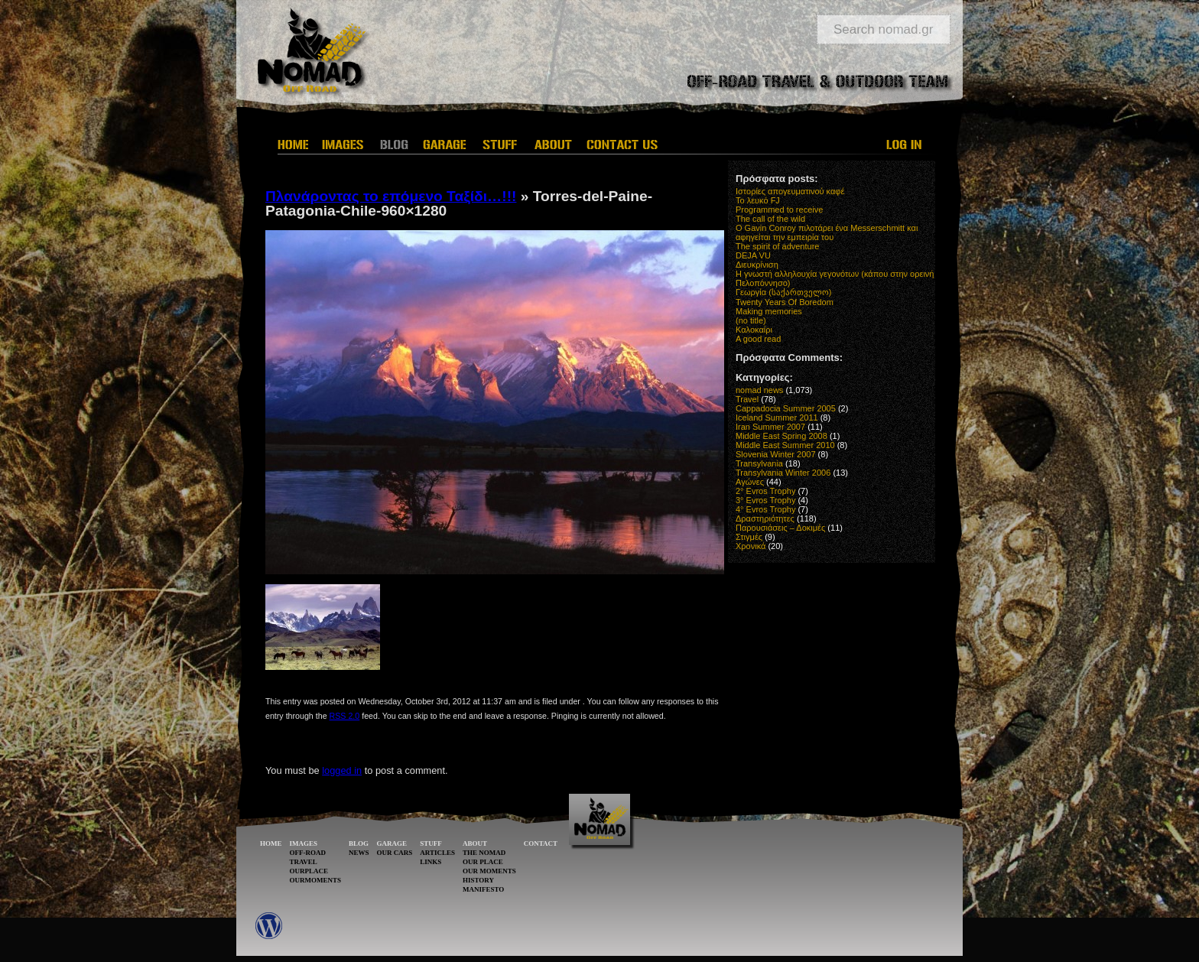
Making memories (769, 311)
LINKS (430, 862)
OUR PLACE (483, 862)
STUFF (431, 843)
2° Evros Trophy (765, 491)
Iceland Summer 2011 (777, 417)
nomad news (759, 390)
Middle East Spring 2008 (781, 435)
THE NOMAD (484, 852)
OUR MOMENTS (489, 871)
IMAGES (304, 843)
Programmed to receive (779, 209)
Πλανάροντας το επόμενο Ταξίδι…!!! (390, 196)
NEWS (359, 852)
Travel (747, 399)
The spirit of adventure (777, 246)
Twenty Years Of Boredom (784, 302)
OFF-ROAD (308, 852)
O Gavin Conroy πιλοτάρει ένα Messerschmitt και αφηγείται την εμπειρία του (827, 232)
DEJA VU (753, 255)
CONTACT (540, 843)
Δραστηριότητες (765, 518)
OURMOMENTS (316, 880)
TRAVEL (303, 862)
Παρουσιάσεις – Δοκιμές (780, 527)
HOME (271, 843)
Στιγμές (749, 536)
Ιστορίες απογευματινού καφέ (790, 191)
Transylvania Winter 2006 (783, 472)
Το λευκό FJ (758, 200)
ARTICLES (437, 852)
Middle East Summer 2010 (785, 445)
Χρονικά (750, 546)
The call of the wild (770, 218)
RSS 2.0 (345, 715)
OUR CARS (395, 852)
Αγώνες (750, 481)
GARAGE (392, 843)
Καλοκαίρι (754, 329)
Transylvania (759, 463)
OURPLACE (309, 871)
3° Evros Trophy (765, 500)
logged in (342, 770)
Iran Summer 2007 (770, 426)
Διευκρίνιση (757, 264)
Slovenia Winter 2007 (776, 454)
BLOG (359, 843)
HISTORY (478, 880)
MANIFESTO (483, 889)
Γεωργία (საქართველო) (784, 292)
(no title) (751, 320)
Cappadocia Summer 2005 (786, 408)
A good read (758, 338)
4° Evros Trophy (765, 509)
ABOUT (475, 843)
